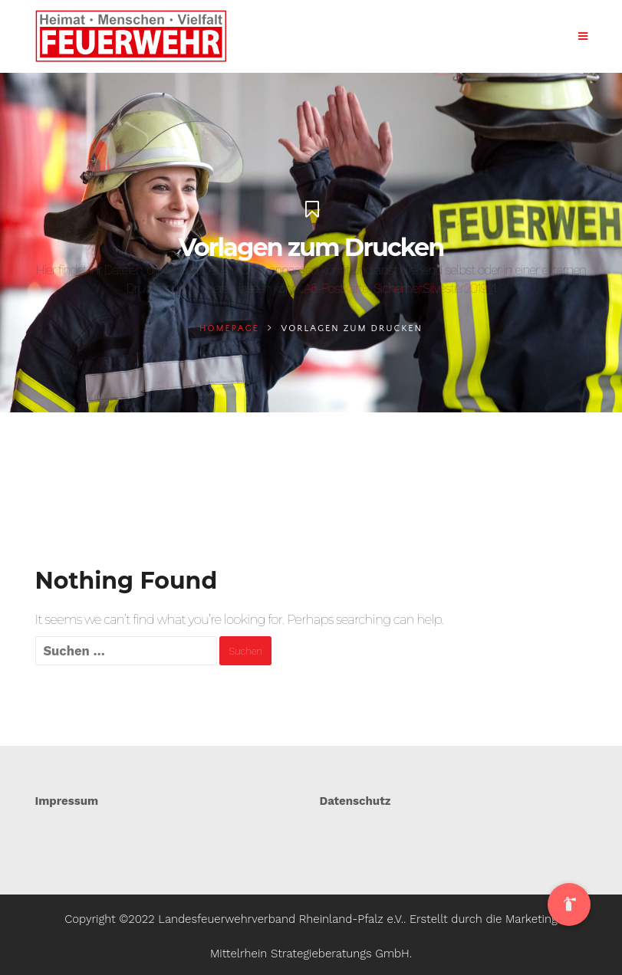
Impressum (67, 801)
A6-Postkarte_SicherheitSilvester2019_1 (399, 288)
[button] (569, 904)
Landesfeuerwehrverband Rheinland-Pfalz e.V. (280, 919)
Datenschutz (355, 801)
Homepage (229, 328)
